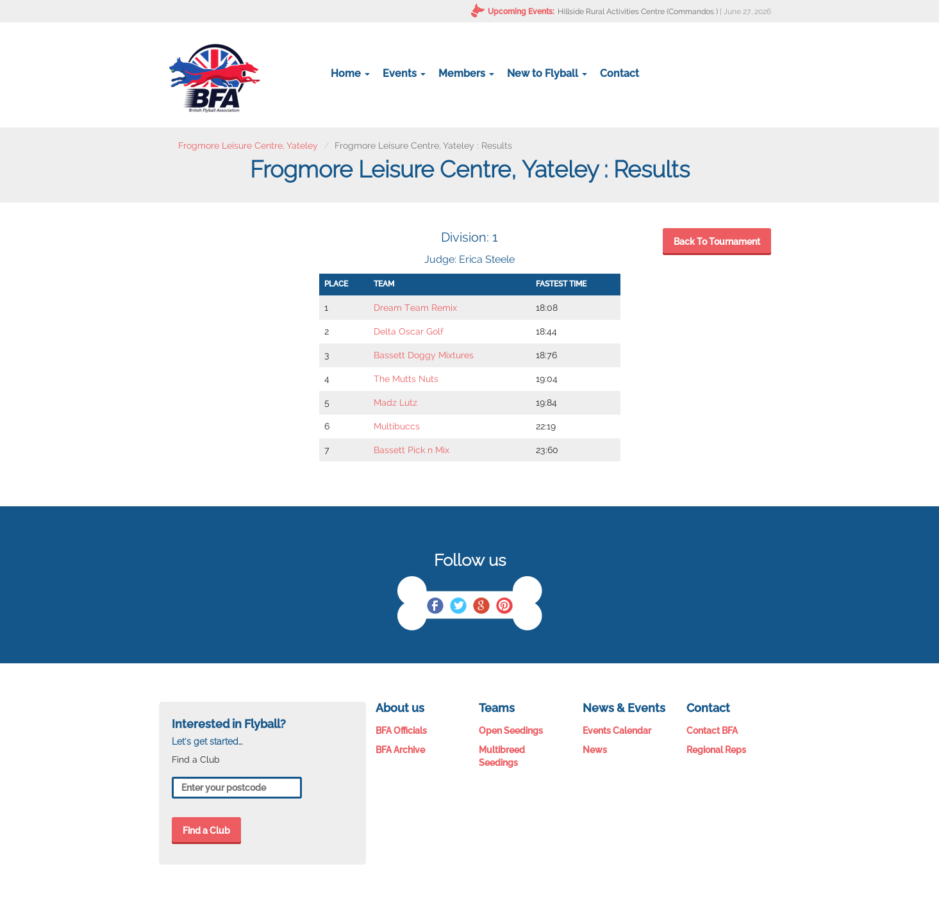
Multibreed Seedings (502, 756)
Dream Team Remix (415, 307)
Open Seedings (511, 730)
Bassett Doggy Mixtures (424, 355)
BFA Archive (400, 750)
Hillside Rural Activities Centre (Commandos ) (638, 11)
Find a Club (206, 830)
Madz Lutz (395, 402)
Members (466, 73)
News (595, 750)
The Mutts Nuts (406, 379)
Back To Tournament (717, 241)
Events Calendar (617, 730)
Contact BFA (712, 730)
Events (404, 73)
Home (350, 73)
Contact (619, 73)
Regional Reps (716, 750)
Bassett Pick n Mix (411, 450)
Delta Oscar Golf (409, 331)
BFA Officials (401, 730)
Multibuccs (397, 426)
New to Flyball (547, 73)
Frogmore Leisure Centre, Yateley (248, 145)
